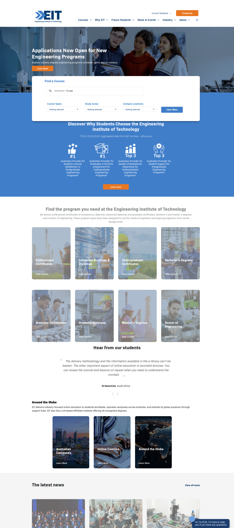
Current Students (160, 13)
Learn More (42, 68)
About (182, 20)
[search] (94, 91)
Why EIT (100, 20)
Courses (83, 20)
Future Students (121, 20)
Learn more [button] (115, 186)
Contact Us (187, 13)
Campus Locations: (133, 103)
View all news (192, 485)
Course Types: (54, 103)
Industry (168, 20)
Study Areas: (92, 103)
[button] (64, 109)
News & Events (147, 20)
